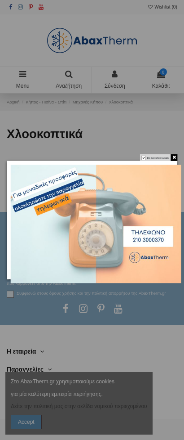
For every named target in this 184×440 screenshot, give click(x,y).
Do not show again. (158, 158)
